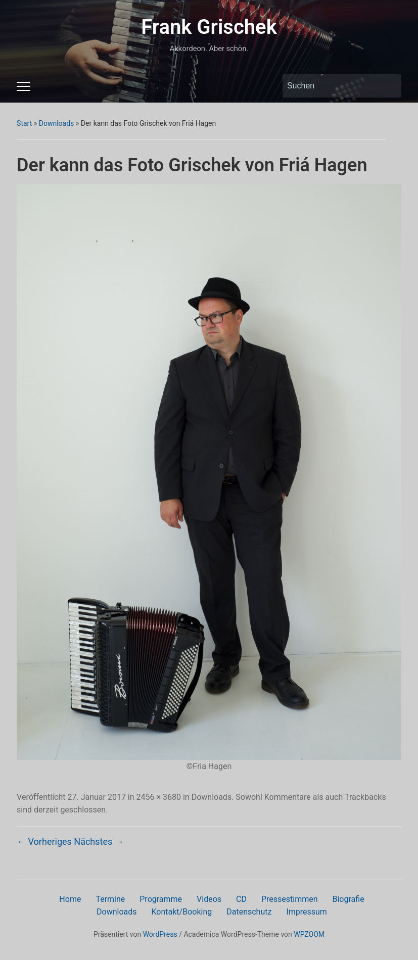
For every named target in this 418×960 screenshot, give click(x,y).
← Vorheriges (44, 841)
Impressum (306, 912)
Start (24, 123)
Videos (209, 899)
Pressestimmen (289, 899)
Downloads (56, 123)
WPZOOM (309, 934)
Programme (161, 899)
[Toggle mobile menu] (23, 86)
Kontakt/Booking (182, 912)
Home (70, 899)
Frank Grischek (209, 27)
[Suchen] (332, 86)
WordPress (160, 934)
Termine (110, 899)
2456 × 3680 (158, 797)
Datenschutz (248, 912)
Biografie (348, 899)
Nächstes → (98, 841)
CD (241, 899)
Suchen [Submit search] (388, 86)
